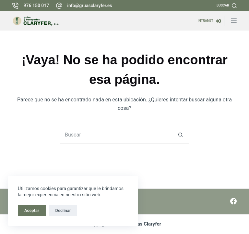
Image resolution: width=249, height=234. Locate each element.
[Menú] (234, 21)
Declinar (63, 210)
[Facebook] (233, 201)
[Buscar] (227, 5)
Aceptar (31, 210)
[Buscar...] (116, 135)
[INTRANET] (209, 21)
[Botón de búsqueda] (180, 135)
